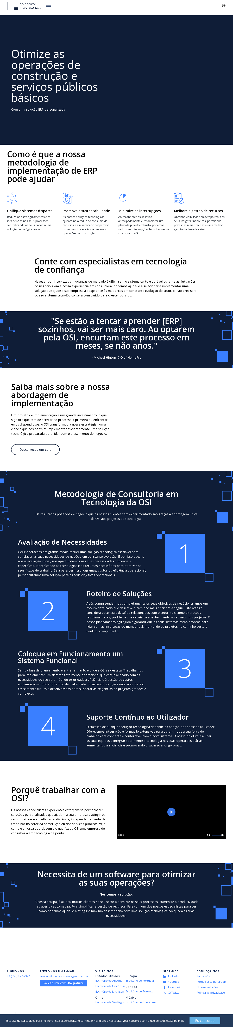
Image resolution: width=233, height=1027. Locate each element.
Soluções (52, 6)
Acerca (127, 6)
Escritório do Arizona (108, 980)
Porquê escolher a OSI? (211, 982)
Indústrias (73, 6)
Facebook (174, 987)
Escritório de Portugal (140, 980)
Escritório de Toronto (139, 991)
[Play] (171, 812)
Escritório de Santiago (109, 1002)
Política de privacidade (211, 992)
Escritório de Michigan (109, 991)
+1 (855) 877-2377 (18, 976)
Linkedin (173, 976)
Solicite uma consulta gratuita (63, 983)
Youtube (173, 982)
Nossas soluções (207, 987)
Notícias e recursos (101, 6)
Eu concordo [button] (199, 1020)
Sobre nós (203, 976)
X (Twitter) (174, 992)
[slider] (218, 835)
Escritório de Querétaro (141, 1002)
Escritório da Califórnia (110, 986)
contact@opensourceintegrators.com (64, 976)
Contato (207, 6)
